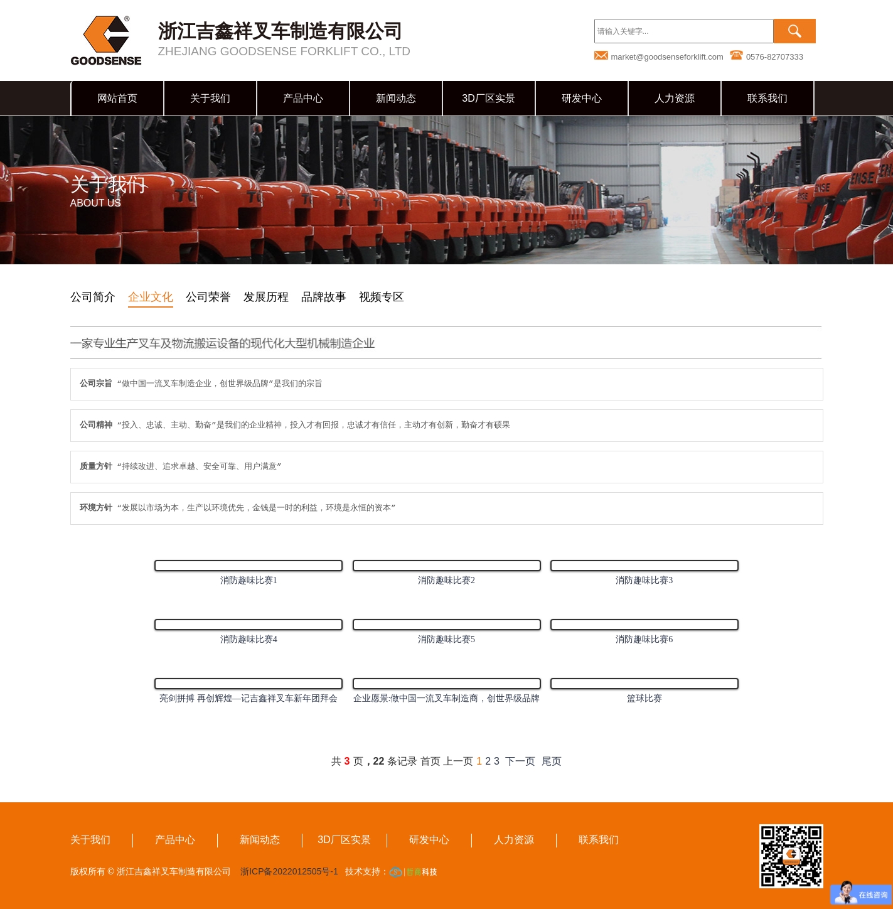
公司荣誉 (208, 297)
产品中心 (303, 98)
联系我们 (767, 98)
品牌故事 (323, 297)
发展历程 (266, 297)
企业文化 (150, 297)
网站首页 (117, 98)
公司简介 (92, 297)
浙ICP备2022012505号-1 (289, 871)
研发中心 (582, 98)
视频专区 (381, 297)
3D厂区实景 (488, 98)
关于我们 (210, 98)
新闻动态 (396, 98)
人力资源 (675, 98)
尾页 (552, 761)
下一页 (520, 761)
